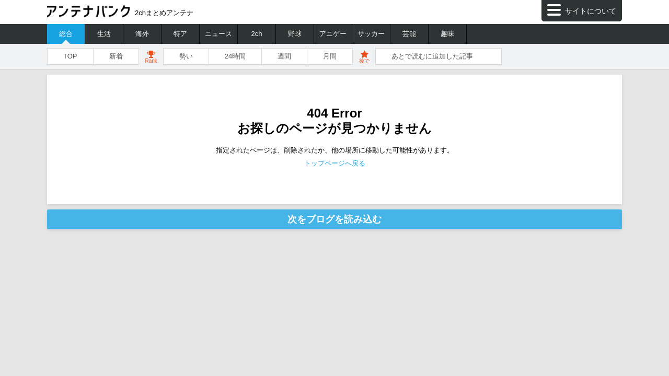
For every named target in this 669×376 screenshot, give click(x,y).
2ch (256, 34)
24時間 (235, 56)
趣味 (447, 34)
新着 (116, 56)
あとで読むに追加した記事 (432, 56)
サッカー (371, 34)
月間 (330, 56)
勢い (186, 56)
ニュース (218, 34)
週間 (284, 56)
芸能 (409, 34)
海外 (142, 34)
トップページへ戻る (334, 163)
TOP (70, 56)
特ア (180, 34)
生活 (104, 34)
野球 (295, 34)
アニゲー (333, 34)
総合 (66, 34)
